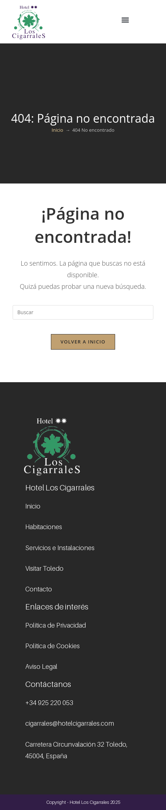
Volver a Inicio (83, 341)
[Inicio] (57, 130)
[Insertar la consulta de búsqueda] (83, 312)
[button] (125, 20)
